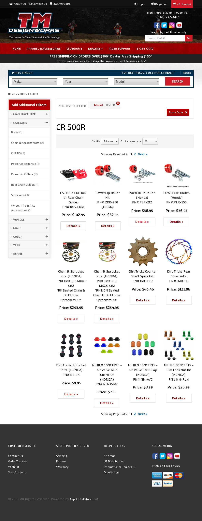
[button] (29, 114)
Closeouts (74, 48)
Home (16, 48)
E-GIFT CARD (145, 48)
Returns (61, 461)
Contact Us (38, 3)
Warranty (62, 466)
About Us (17, 3)
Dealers (95, 48)
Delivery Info (60, 3)
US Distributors (114, 461)
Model (22, 93)
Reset (187, 72)
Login (139, 4)
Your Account (17, 472)
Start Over (178, 112)
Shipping (61, 455)
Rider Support (119, 48)
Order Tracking (17, 461)
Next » (143, 154)
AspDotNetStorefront (84, 499)
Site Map (110, 455)
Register (158, 4)
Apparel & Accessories (44, 48)
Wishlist (13, 466)
